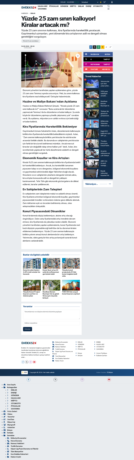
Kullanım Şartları (100, 355)
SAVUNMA (42, 9)
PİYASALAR (54, 6)
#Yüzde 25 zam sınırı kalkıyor (30, 41)
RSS (24, 372)
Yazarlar (9, 417)
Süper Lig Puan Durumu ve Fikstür (22, 449)
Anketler (9, 427)
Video (8, 414)
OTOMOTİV (98, 6)
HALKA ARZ (42, 6)
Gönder (27, 329)
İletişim (79, 355)
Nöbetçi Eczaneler (60, 342)
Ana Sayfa (10, 385)
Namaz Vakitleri (59, 347)
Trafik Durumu (58, 349)
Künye (79, 353)
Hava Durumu (58, 344)
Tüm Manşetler (59, 356)
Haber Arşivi (58, 361)
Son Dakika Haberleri (61, 358)
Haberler (24, 13)
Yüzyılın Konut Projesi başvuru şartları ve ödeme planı (31, 294)
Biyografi (9, 425)
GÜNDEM (64, 6)
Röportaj (9, 422)
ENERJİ (88, 6)
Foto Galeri (10, 411)
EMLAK (81, 6)
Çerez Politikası (100, 353)
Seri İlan (9, 419)
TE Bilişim (110, 372)
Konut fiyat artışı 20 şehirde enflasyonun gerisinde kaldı (51, 272)
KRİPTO (73, 6)
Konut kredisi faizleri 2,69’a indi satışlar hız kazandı (31, 272)
